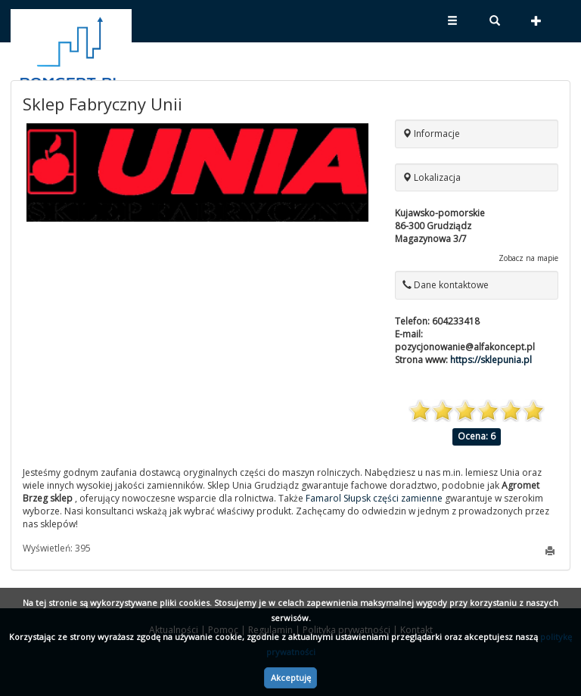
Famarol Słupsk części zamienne (374, 498)
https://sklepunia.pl (491, 359)
